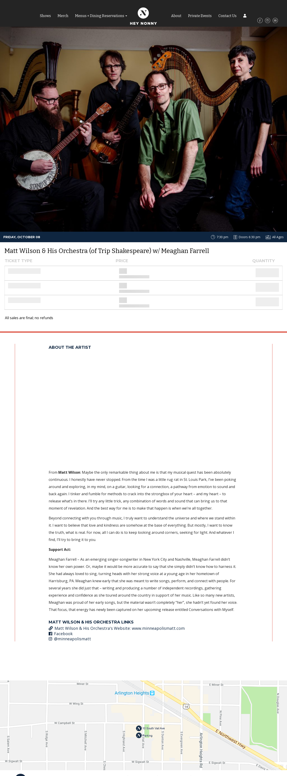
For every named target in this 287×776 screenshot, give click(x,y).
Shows (45, 16)
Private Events (200, 16)
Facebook (61, 633)
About (176, 16)
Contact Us (227, 16)
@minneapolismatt (70, 638)
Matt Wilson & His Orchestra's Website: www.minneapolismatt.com (117, 628)
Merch (63, 16)
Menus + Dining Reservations (99, 16)
